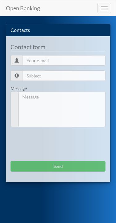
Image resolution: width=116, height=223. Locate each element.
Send (58, 166)
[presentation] (58, 144)
